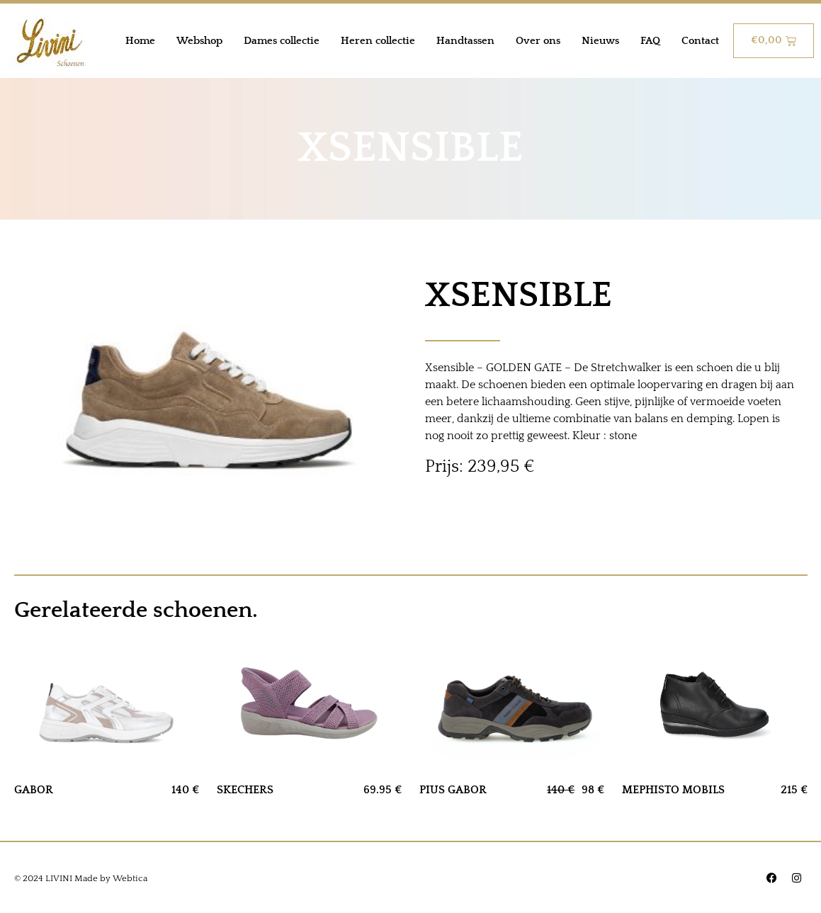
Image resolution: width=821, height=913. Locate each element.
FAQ (650, 41)
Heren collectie (378, 41)
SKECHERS (245, 789)
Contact (700, 41)
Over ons (538, 41)
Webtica (130, 878)
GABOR (33, 789)
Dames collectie (281, 41)
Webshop (199, 41)
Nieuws (600, 41)
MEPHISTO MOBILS (673, 789)
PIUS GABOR (453, 789)
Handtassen (465, 41)
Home (140, 41)
